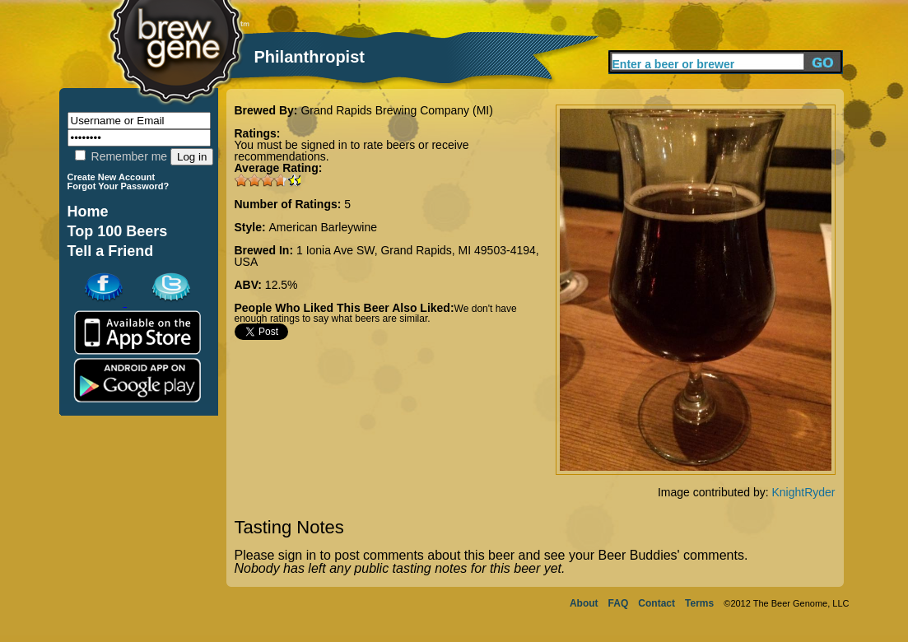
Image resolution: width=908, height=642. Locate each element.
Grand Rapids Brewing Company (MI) (396, 110)
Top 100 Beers (118, 231)
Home (88, 211)
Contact (656, 603)
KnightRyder (803, 492)
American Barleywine (323, 227)
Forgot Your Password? (119, 186)
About (584, 603)
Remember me (121, 156)
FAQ (618, 603)
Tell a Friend (111, 251)
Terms (699, 603)
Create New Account (112, 177)
